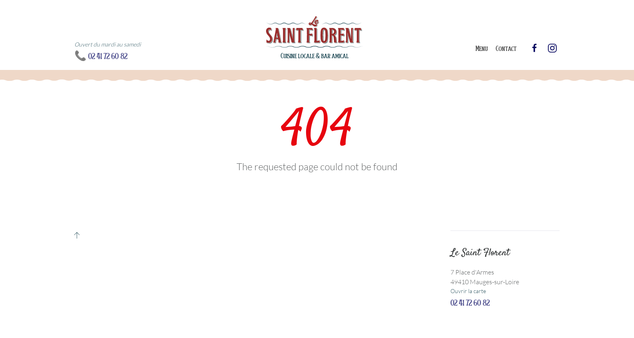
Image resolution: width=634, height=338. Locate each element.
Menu (482, 48)
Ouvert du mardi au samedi (107, 44)
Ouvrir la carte (468, 290)
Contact (506, 48)
